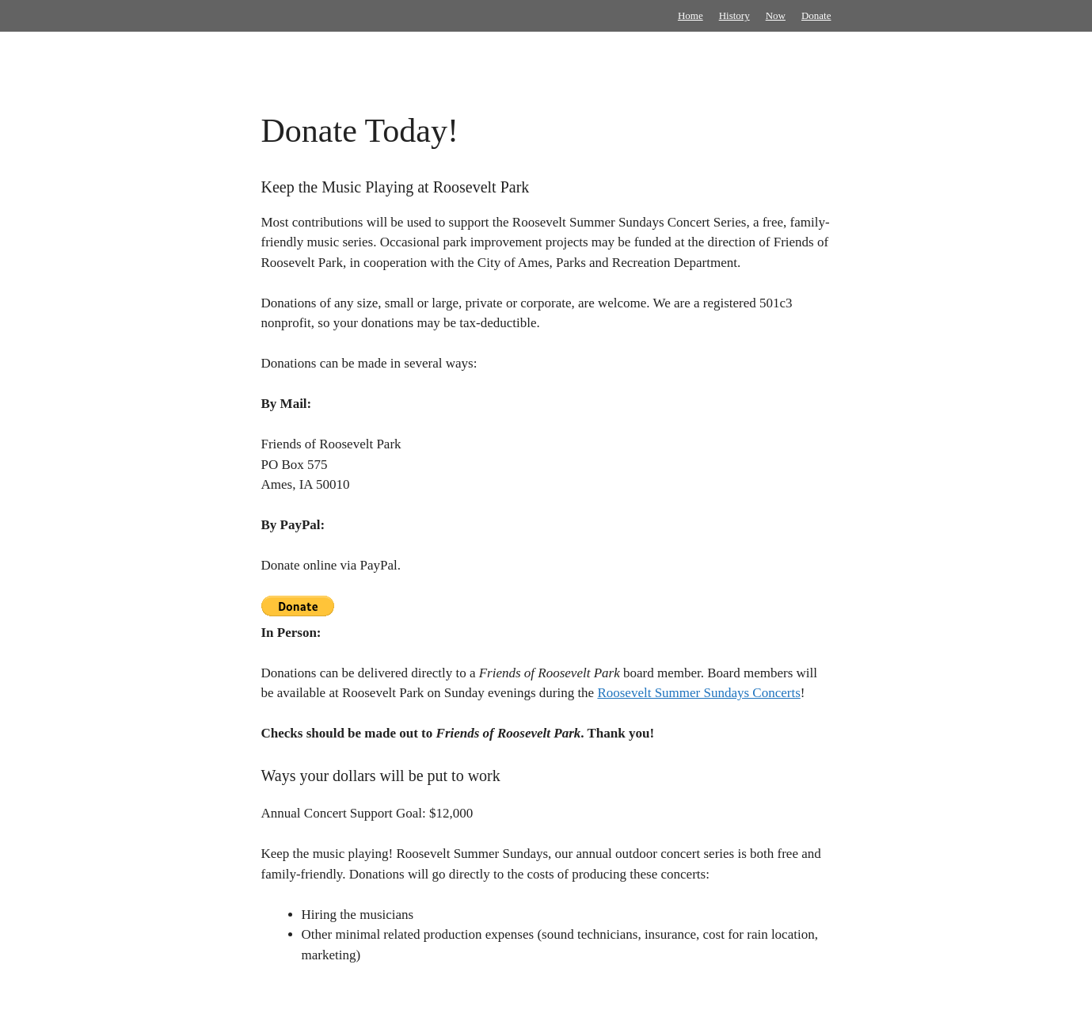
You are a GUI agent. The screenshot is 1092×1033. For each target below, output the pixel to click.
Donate (816, 15)
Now (776, 15)
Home (690, 15)
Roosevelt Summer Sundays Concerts (698, 692)
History (734, 15)
